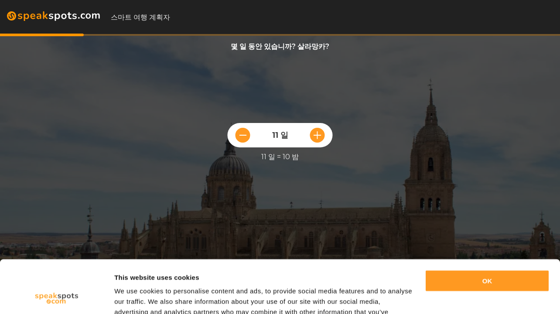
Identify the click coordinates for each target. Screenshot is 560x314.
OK (487, 231)
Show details (134, 296)
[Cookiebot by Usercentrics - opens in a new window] (56, 297)
